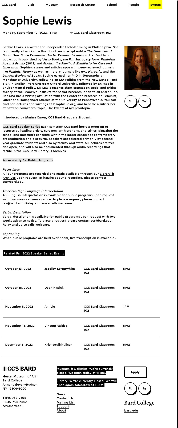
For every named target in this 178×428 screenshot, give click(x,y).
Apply (135, 372)
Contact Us (65, 398)
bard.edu (131, 410)
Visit (30, 4)
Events (155, 4)
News (61, 394)
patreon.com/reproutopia (26, 108)
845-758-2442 (16, 402)
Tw (144, 101)
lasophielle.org (64, 104)
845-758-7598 (15, 397)
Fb (130, 101)
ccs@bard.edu (13, 406)
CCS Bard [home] (9, 4)
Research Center (82, 4)
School (112, 4)
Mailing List (66, 402)
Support (63, 406)
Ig (144, 388)
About (61, 410)
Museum (52, 4)
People (133, 4)
